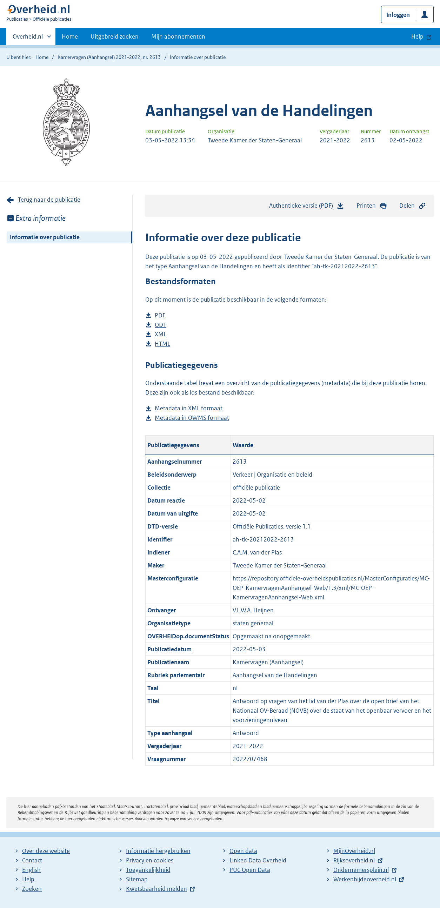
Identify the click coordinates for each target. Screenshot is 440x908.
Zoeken (32, 889)
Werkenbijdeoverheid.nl (364, 879)
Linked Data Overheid (257, 860)
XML (160, 334)
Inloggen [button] (398, 15)
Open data (243, 851)
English (31, 870)
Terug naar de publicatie (49, 199)
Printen (371, 206)
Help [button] (417, 36)
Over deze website (46, 851)
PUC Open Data (249, 870)
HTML (162, 344)
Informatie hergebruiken (158, 851)
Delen (412, 206)
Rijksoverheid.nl (354, 860)
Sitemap (137, 879)
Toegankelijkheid (148, 870)
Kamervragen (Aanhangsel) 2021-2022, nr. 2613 (109, 57)
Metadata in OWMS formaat (192, 418)
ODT (160, 325)
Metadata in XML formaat (188, 408)
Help (28, 879)
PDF (160, 315)
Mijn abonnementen (178, 36)
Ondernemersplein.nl (361, 870)
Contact (32, 860)
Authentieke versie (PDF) (306, 207)
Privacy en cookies (149, 860)
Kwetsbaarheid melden (156, 889)
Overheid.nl (28, 38)
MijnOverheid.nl (354, 851)
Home (70, 36)
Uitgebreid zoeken (115, 36)
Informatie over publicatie (45, 237)
